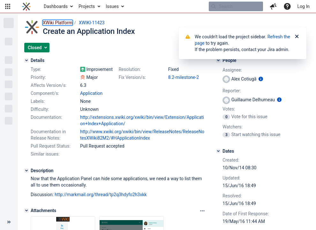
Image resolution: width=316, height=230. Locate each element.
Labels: (38, 101)
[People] (218, 60)
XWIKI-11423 (92, 22)
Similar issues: (45, 154)
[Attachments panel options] (202, 211)
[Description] (26, 170)
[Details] (26, 60)
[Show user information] (260, 78)
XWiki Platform (57, 22)
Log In (303, 6)
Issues (112, 6)
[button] (7, 6)
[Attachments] (26, 210)
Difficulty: (40, 109)
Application (91, 93)
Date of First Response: (245, 213)
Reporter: (231, 90)
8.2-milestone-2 (183, 77)
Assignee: (232, 70)
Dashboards (56, 6)
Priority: (38, 77)
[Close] (297, 37)
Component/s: (45, 93)
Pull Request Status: (51, 146)
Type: (36, 69)
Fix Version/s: (132, 77)
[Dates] (218, 151)
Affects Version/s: (48, 85)
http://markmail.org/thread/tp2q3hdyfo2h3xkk (101, 194)
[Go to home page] (26, 6)
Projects (87, 6)
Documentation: (46, 117)
